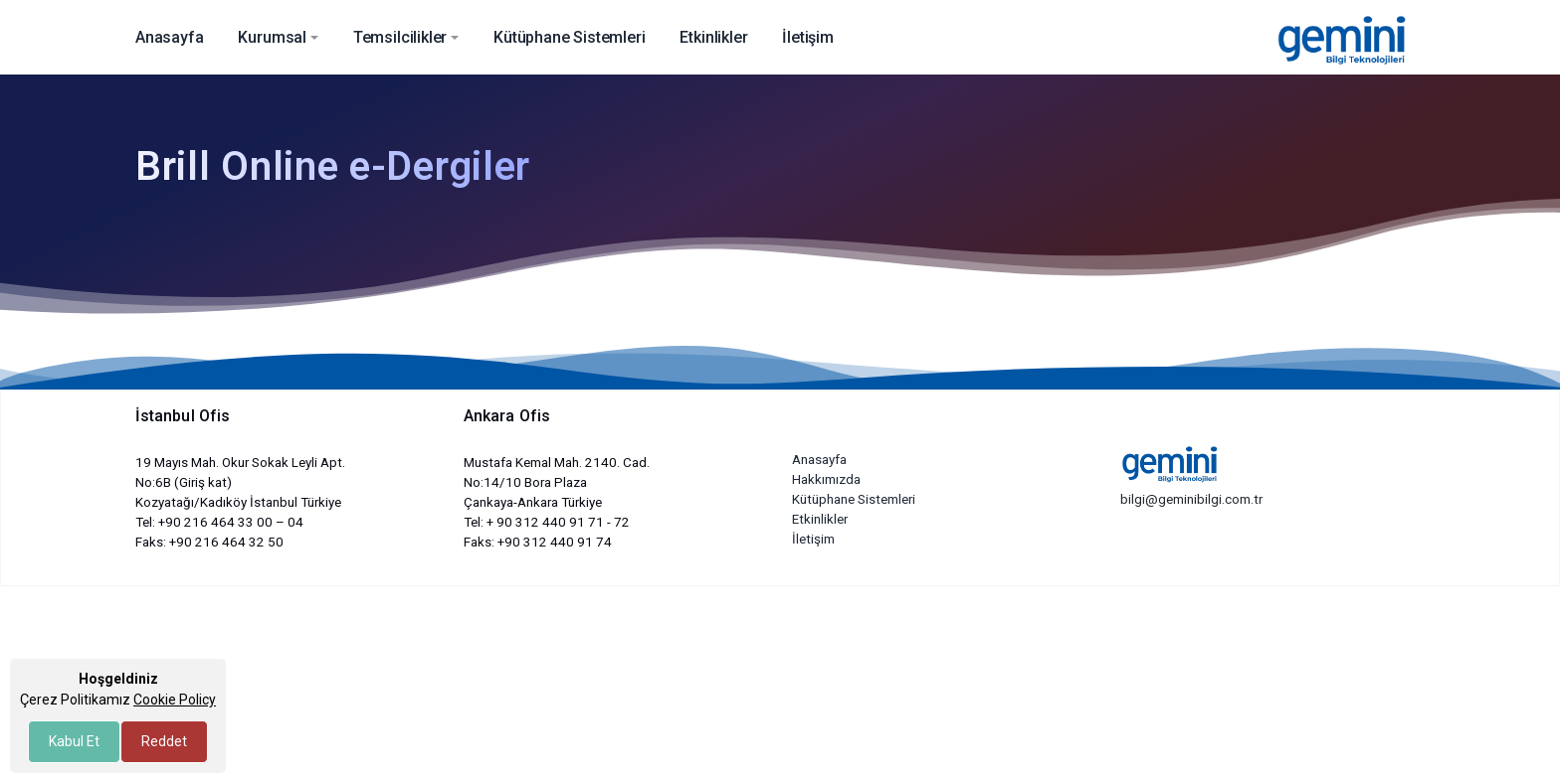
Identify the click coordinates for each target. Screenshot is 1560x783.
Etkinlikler (820, 519)
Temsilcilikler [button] (400, 37)
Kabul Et (74, 741)
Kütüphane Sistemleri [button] (569, 37)
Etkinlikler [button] (713, 37)
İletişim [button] (808, 37)
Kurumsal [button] (272, 37)
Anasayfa (819, 459)
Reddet (164, 741)
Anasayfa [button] (169, 37)
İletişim (813, 539)
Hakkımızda (826, 479)
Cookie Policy (174, 699)
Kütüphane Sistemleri (853, 499)
